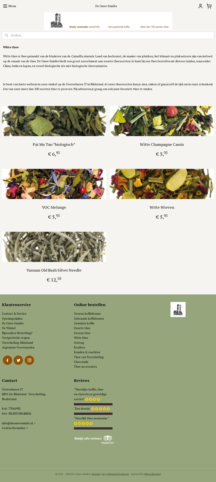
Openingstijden (12, 318)
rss (103, 474)
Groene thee (82, 333)
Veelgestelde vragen (16, 338)
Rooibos (79, 347)
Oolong (79, 343)
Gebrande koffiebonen (89, 318)
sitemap (96, 474)
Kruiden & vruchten (87, 352)
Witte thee (81, 338)
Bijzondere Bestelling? (17, 333)
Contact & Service (14, 313)
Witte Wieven (162, 207)
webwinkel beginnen (117, 474)
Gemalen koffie (84, 323)
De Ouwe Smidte (13, 323)
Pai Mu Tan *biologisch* (54, 144)
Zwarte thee (82, 328)
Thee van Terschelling (89, 357)
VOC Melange (54, 207)
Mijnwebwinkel (152, 474)
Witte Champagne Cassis (162, 144)
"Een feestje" (82, 408)
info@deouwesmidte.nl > (18, 423)
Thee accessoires (85, 366)
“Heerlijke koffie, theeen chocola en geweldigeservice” (90, 394)
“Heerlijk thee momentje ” (91, 418)
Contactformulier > (15, 428)
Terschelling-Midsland (17, 343)
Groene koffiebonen (87, 313)
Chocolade (81, 362)
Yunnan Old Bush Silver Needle (54, 270)
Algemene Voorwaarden (18, 347)
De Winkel (9, 328)
